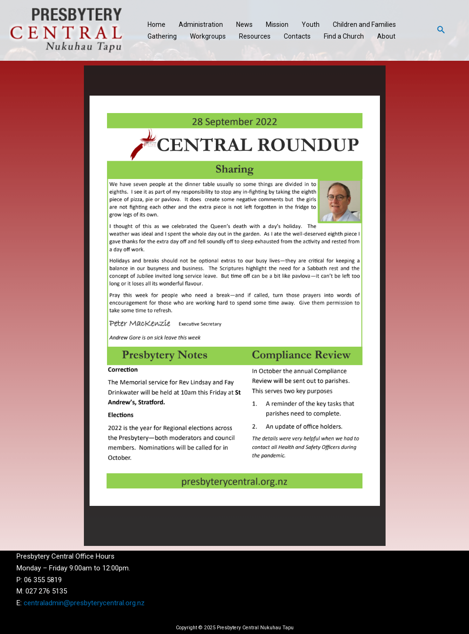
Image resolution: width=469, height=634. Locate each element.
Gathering (162, 36)
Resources (255, 36)
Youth (311, 24)
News (244, 24)
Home (156, 24)
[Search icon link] (441, 30)
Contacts (297, 36)
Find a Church (344, 36)
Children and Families (364, 24)
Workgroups (208, 36)
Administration (201, 24)
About (386, 36)
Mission (277, 24)
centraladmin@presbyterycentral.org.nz (84, 603)
